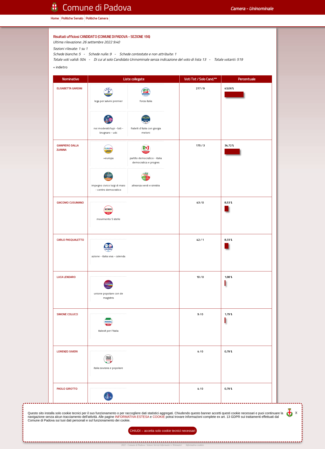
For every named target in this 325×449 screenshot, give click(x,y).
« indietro (60, 67)
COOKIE (159, 417)
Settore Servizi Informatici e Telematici (164, 445)
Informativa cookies (195, 445)
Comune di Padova (136, 445)
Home (55, 18)
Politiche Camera (97, 18)
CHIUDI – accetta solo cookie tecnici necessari (162, 431)
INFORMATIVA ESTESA (132, 417)
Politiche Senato (72, 18)
